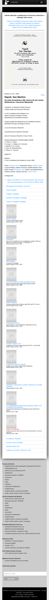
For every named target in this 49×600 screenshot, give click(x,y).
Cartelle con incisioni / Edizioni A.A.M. (18, 450)
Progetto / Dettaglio (12, 194)
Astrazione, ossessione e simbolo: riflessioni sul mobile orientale (24, 385)
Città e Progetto (11, 190)
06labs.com (34, 596)
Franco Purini (32, 171)
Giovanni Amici (14, 165)
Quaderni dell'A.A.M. (13, 446)
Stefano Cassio (37, 165)
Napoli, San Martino (12, 429)
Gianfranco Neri (19, 169)
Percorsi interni (11, 219)
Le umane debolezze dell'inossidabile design (20, 282)
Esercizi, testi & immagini (14, 442)
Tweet (42, 95)
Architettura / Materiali (13, 439)
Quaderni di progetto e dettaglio (16, 198)
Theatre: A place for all (13, 344)
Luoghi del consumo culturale (15, 364)
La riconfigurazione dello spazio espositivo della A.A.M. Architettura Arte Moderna (24, 406)
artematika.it (27, 596)
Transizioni (9, 239)
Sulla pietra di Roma (13, 323)
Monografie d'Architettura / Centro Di (18, 186)
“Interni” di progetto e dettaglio (16, 201)
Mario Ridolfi (10, 261)
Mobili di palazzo (11, 302)
